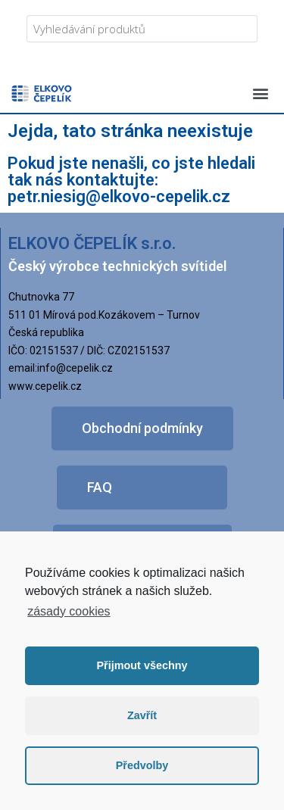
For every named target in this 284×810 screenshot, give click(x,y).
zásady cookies (68, 611)
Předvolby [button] (142, 765)
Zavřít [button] (142, 715)
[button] (260, 92)
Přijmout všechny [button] (142, 665)
